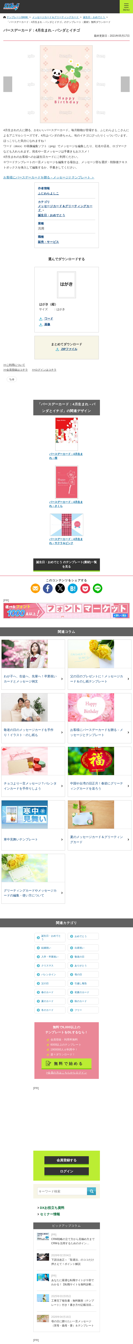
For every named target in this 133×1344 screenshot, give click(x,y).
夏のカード (47, 1001)
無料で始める (69, 1064)
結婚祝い (46, 947)
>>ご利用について (14, 364)
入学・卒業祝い (49, 956)
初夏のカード (82, 992)
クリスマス (47, 965)
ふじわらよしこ (48, 193)
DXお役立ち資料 (52, 1207)
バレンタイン (48, 974)
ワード (48, 318)
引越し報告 (81, 983)
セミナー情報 (50, 1214)
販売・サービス (48, 242)
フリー (78, 1010)
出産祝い (79, 947)
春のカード (47, 992)
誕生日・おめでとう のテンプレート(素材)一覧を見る (66, 564)
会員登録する (67, 1160)
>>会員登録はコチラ (15, 369)
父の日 (45, 983)
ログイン (66, 1171)
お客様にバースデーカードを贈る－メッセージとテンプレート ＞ (48, 177)
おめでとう (81, 936)
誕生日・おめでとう (51, 937)
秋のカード (81, 1001)
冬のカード (47, 1010)
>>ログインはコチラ (44, 369)
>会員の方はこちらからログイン (66, 1072)
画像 (47, 324)
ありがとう (81, 965)
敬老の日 (79, 956)
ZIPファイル (69, 349)
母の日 (78, 974)
